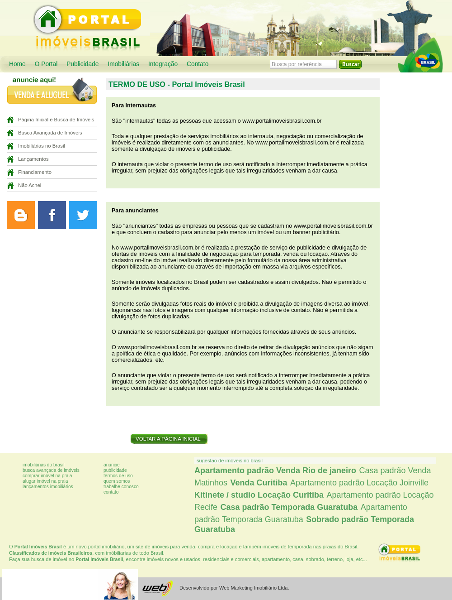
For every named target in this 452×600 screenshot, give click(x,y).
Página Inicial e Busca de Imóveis (56, 119)
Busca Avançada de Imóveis (50, 132)
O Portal (46, 64)
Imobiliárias (123, 64)
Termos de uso (118, 475)
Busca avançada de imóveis (51, 470)
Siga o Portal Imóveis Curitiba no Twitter (83, 215)
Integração (163, 64)
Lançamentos (33, 159)
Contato (197, 64)
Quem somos (117, 481)
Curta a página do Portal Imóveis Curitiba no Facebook (52, 215)
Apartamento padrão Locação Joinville (359, 482)
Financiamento (35, 172)
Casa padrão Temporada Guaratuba (289, 507)
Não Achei (29, 185)
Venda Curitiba (258, 482)
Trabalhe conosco (121, 486)
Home (17, 64)
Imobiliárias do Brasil (43, 464)
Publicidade (82, 64)
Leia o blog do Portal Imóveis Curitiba (21, 215)
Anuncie (112, 464)
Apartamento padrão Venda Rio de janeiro (275, 470)
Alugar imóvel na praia (45, 481)
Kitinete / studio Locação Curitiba (259, 494)
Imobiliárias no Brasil (41, 146)
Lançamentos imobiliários (48, 486)
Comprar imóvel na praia (47, 475)
